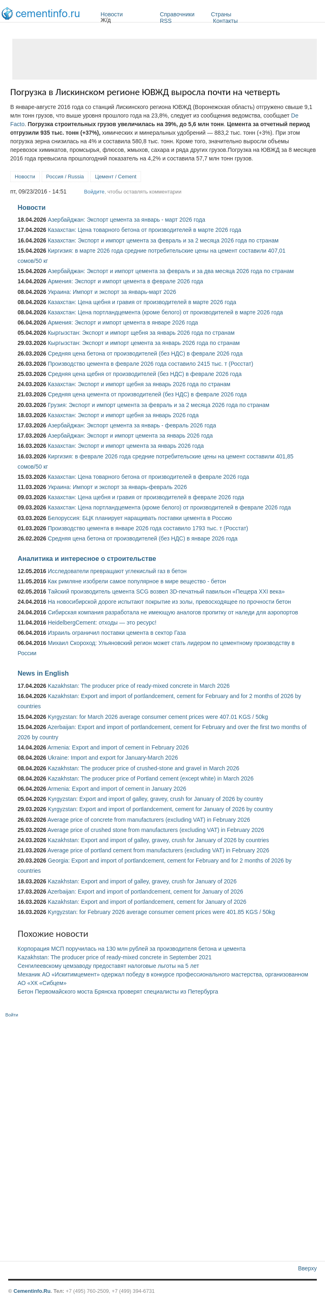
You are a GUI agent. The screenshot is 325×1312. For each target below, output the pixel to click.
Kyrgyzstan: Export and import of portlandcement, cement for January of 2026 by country (160, 809)
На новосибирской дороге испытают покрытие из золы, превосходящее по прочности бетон (169, 601)
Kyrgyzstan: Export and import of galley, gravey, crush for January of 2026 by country (155, 799)
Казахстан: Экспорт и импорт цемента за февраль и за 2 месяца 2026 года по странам (163, 240)
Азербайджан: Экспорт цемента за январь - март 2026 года (126, 219)
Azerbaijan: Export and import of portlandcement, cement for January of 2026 (145, 891)
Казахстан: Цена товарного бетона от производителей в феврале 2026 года (148, 477)
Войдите (94, 192)
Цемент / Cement (116, 176)
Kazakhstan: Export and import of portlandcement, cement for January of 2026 (147, 901)
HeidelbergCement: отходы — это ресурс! (102, 622)
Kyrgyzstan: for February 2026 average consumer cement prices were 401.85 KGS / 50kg (161, 912)
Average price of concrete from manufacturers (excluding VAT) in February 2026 (148, 819)
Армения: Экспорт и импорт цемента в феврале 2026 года (125, 281)
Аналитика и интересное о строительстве (87, 558)
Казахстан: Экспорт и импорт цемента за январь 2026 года (126, 446)
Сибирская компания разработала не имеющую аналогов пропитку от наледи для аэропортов (173, 612)
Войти (11, 1014)
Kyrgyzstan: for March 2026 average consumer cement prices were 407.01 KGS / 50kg (158, 717)
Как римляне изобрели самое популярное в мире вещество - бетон (137, 581)
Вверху (307, 1268)
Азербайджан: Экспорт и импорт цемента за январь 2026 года (130, 435)
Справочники (183, 14)
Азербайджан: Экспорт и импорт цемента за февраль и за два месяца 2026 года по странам (171, 271)
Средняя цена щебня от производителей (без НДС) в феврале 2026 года (145, 374)
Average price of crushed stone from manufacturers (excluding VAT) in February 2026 (155, 830)
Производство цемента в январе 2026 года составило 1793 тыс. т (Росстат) (148, 528)
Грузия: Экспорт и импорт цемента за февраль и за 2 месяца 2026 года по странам (158, 405)
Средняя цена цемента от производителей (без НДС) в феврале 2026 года (147, 394)
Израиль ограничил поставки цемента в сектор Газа (117, 632)
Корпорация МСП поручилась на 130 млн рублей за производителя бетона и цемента (131, 948)
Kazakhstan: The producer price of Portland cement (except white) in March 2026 (150, 778)
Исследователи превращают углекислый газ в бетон (117, 571)
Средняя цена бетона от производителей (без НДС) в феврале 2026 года (145, 353)
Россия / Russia (65, 176)
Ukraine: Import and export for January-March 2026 (113, 757)
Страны (242, 14)
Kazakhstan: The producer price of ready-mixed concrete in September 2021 (114, 957)
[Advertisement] (164, 59)
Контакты (225, 21)
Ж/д (106, 20)
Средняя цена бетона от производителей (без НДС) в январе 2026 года (143, 538)
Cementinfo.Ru (32, 1291)
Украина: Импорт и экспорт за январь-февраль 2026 (117, 487)
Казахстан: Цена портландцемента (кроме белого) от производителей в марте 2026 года (165, 312)
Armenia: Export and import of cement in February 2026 (118, 747)
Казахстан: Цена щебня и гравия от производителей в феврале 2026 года (146, 497)
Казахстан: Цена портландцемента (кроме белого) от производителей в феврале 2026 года (169, 507)
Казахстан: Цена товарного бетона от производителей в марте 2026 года (144, 230)
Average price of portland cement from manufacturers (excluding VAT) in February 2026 (158, 850)
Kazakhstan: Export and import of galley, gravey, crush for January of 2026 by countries (158, 840)
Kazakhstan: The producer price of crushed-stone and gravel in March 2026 (143, 768)
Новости (128, 14)
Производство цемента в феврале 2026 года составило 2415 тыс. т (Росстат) (150, 363)
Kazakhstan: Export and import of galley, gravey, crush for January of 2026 (142, 881)
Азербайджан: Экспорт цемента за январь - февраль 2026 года (132, 425)
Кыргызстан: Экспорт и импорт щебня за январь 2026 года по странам (141, 332)
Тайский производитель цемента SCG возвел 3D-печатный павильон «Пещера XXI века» (166, 591)
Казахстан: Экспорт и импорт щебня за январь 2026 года (123, 415)
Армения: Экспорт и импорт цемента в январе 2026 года (123, 322)
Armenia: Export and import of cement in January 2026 (116, 788)
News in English (43, 673)
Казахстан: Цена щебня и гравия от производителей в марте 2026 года (142, 302)
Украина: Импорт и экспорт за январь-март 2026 (112, 292)
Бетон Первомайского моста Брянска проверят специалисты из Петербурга (118, 991)
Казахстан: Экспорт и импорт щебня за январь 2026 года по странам (139, 384)
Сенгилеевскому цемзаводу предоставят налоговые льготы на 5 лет (108, 966)
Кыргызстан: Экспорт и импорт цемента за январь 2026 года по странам (144, 343)
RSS (166, 21)
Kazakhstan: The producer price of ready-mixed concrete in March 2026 (139, 686)
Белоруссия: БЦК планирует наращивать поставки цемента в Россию (140, 518)
